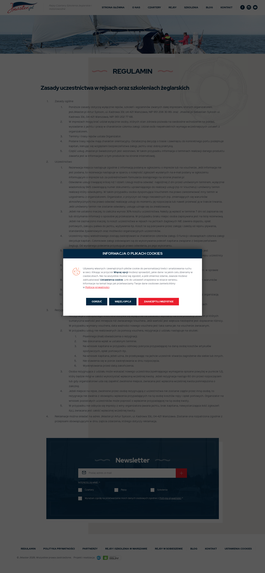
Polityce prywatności (97, 287)
